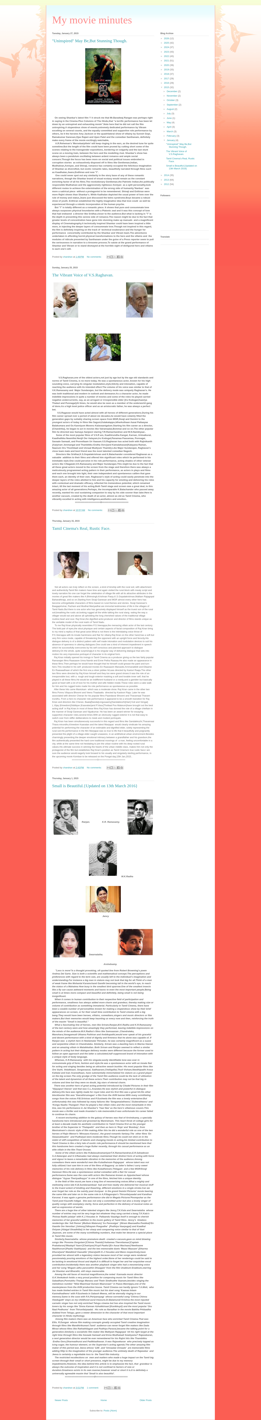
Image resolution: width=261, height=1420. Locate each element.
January (171, 140)
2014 (167, 175)
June (169, 118)
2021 (167, 60)
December (172, 91)
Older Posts (146, 1400)
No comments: (94, 256)
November (172, 95)
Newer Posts (61, 1400)
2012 (167, 184)
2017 (167, 78)
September (173, 104)
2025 (167, 42)
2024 (167, 47)
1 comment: (93, 1387)
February (172, 136)
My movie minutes (92, 20)
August (171, 109)
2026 (167, 38)
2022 (167, 56)
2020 (167, 65)
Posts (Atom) (110, 1410)
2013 (167, 179)
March (170, 131)
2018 (167, 74)
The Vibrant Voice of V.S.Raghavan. (82, 275)
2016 (167, 83)
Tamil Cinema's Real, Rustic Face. (81, 528)
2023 (167, 51)
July (169, 113)
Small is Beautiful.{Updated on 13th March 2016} (95, 785)
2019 (167, 69)
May (169, 122)
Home (104, 1400)
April (169, 127)
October (171, 100)
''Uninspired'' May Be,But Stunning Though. (89, 41)
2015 (167, 87)
